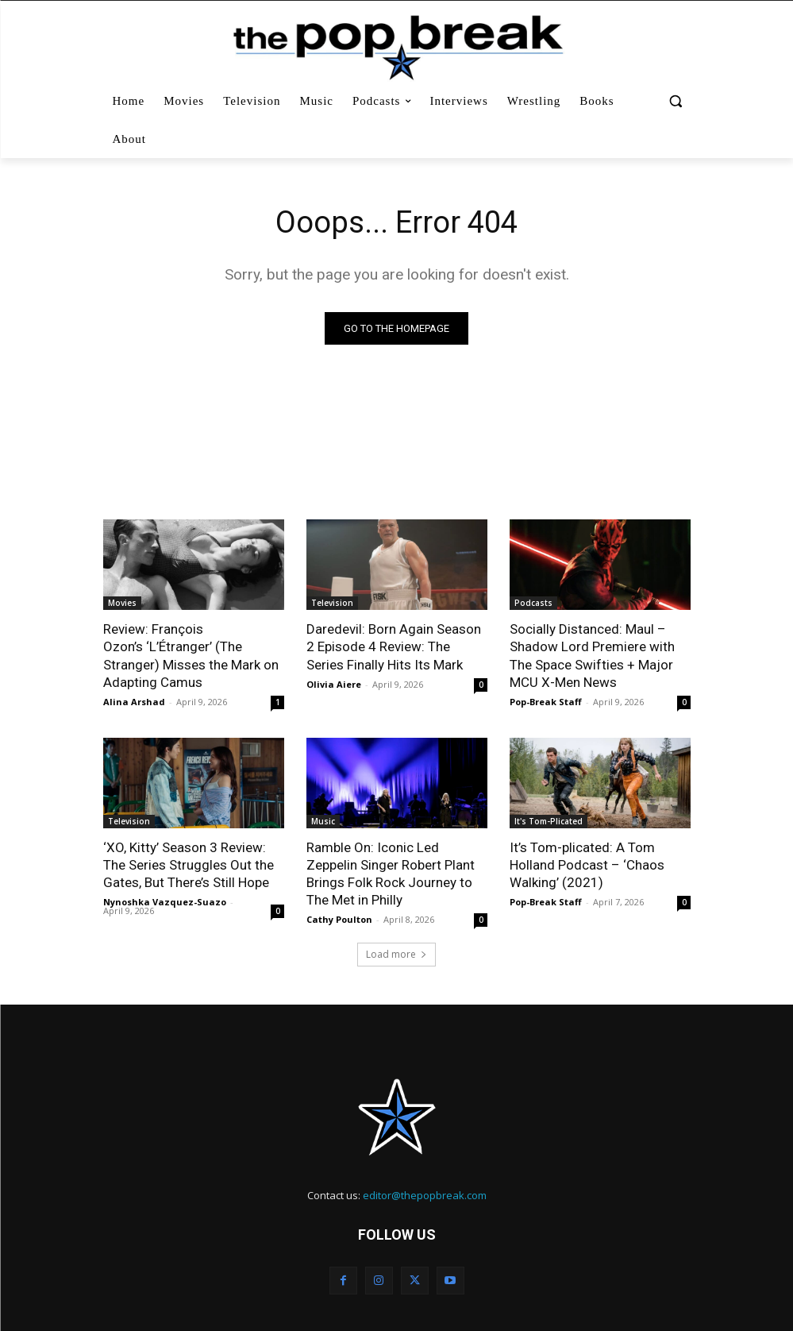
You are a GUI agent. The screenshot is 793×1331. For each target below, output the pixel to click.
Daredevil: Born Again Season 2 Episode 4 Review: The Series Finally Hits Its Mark (393, 646)
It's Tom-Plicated (548, 821)
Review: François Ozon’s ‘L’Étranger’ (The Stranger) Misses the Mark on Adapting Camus (191, 655)
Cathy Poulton (339, 919)
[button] (676, 101)
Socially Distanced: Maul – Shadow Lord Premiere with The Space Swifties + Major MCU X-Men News (592, 655)
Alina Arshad (134, 702)
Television (332, 602)
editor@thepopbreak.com (425, 1195)
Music (323, 821)
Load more (396, 954)
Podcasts (533, 602)
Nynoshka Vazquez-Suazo (164, 902)
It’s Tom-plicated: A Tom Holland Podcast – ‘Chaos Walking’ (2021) (587, 864)
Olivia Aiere (333, 684)
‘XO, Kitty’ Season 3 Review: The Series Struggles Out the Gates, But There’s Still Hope (188, 864)
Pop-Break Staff (546, 702)
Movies (122, 602)
